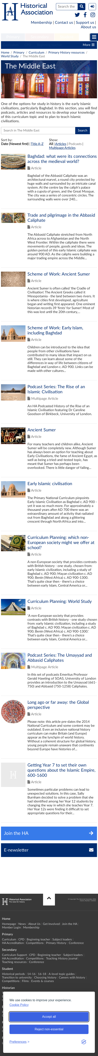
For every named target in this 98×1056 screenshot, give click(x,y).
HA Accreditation (13, 943)
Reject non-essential (49, 1029)
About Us (34, 924)
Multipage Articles (62, 148)
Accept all (49, 1016)
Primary (13, 37)
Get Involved (51, 924)
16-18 (42, 974)
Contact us (64, 23)
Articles (60, 144)
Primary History (56, 943)
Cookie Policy (19, 1005)
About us (88, 27)
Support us (85, 23)
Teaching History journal (61, 958)
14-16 (31, 974)
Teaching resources (14, 962)
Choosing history (45, 977)
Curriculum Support (14, 955)
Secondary (40, 37)
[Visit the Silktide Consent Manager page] (84, 1042)
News (22, 924)
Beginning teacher (49, 45)
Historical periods (13, 974)
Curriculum (11, 45)
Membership (41, 23)
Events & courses (42, 981)
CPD (27, 45)
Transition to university (17, 977)
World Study (10, 56)
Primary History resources (66, 52)
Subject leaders (62, 939)
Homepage (9, 924)
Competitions (35, 943)
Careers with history (72, 977)
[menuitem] (13, 37)
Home (5, 52)
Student (67, 37)
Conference (76, 943)
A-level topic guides (62, 974)
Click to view (49, 181)
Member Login (11, 927)
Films (25, 981)
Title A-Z (37, 144)
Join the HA (69, 924)
